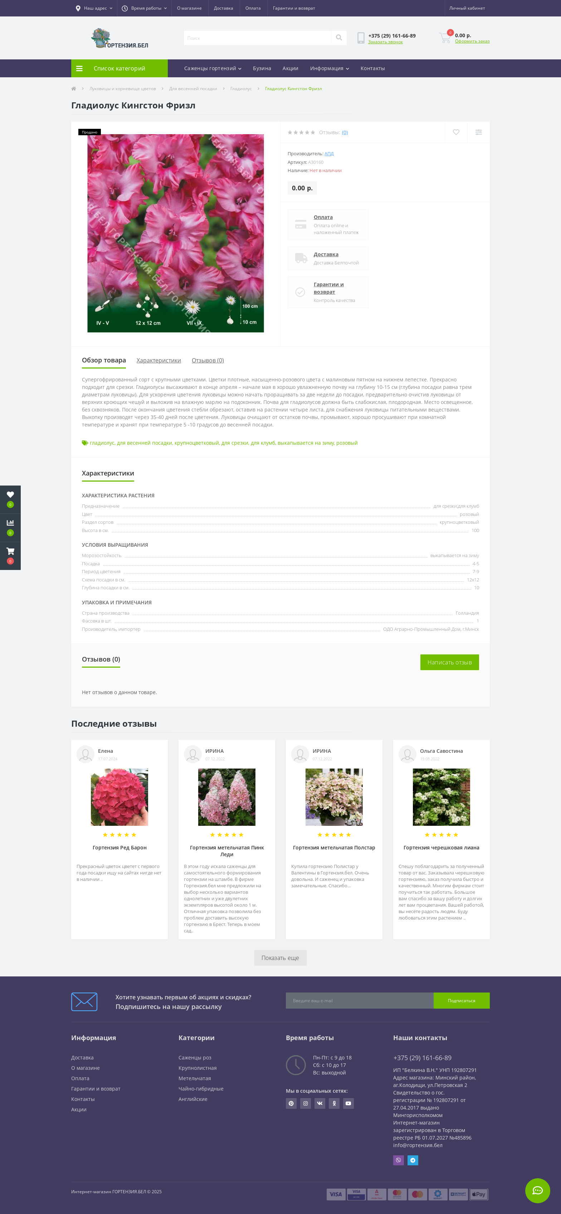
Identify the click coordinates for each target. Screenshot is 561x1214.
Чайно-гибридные (201, 1088)
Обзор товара (104, 360)
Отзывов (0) (208, 360)
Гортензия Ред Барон (120, 847)
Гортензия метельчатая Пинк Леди (227, 851)
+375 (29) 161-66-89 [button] (423, 1058)
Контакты (373, 68)
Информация (329, 68)
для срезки (234, 442)
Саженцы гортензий (213, 68)
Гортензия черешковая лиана (441, 847)
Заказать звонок (385, 42)
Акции (291, 68)
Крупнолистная (198, 1067)
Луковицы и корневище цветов (122, 89)
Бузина (262, 68)
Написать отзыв (450, 662)
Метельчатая (195, 1078)
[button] (94, 8)
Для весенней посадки (193, 89)
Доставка (223, 8)
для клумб (263, 442)
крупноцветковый (197, 442)
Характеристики (159, 360)
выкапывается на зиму (306, 442)
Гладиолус (241, 89)
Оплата (253, 8)
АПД (329, 153)
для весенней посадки (144, 442)
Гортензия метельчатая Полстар (334, 847)
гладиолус (102, 442)
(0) (345, 132)
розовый (347, 442)
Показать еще (280, 958)
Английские (193, 1099)
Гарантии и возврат (294, 8)
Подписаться (461, 1001)
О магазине (189, 8)
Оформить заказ (472, 41)
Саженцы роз (195, 1057)
